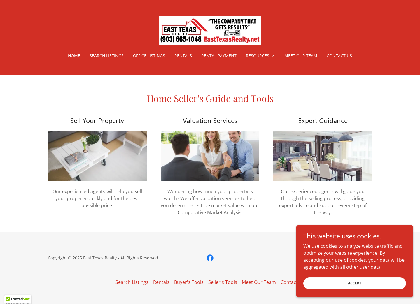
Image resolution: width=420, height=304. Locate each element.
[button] (260, 55)
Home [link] (74, 55)
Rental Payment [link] (219, 55)
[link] (210, 30)
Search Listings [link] (107, 55)
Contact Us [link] (339, 55)
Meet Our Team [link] (300, 55)
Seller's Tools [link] (222, 282)
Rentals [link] (183, 55)
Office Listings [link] (149, 55)
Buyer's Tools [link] (189, 282)
